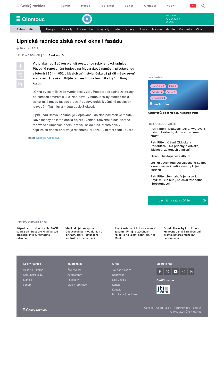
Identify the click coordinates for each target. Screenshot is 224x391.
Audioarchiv (173, 19)
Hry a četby (158, 86)
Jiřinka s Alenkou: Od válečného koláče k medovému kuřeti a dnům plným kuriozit (184, 183)
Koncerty (185, 29)
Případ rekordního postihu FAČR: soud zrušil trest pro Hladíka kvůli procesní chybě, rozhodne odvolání (38, 285)
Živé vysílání (158, 98)
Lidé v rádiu (119, 331)
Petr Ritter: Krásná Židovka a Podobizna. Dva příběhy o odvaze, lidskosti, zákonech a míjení (188, 151)
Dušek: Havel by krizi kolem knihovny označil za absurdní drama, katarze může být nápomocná (182, 285)
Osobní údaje (163, 359)
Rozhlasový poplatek (124, 346)
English (197, 359)
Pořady (67, 29)
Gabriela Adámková (47, 207)
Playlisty (103, 29)
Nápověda (118, 326)
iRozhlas (65, 6)
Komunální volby (33, 326)
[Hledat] (203, 6)
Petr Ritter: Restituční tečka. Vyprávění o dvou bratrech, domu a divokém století (188, 134)
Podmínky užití (182, 359)
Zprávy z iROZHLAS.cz (32, 244)
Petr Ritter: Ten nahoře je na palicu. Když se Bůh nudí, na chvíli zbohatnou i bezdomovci (186, 201)
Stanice (129, 6)
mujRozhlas (107, 6)
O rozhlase (150, 6)
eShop (27, 336)
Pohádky (157, 92)
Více (200, 29)
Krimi (172, 86)
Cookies (148, 359)
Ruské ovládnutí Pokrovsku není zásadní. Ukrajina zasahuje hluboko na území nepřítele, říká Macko (135, 285)
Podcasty (73, 331)
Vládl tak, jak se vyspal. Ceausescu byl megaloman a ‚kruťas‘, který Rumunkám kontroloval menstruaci (84, 285)
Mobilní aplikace (77, 336)
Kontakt (117, 341)
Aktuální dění (26, 29)
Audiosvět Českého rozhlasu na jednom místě (173, 113)
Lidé (117, 29)
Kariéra (116, 336)
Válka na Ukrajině (33, 321)
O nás (143, 29)
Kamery (170, 22)
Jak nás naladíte (163, 29)
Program (86, 6)
